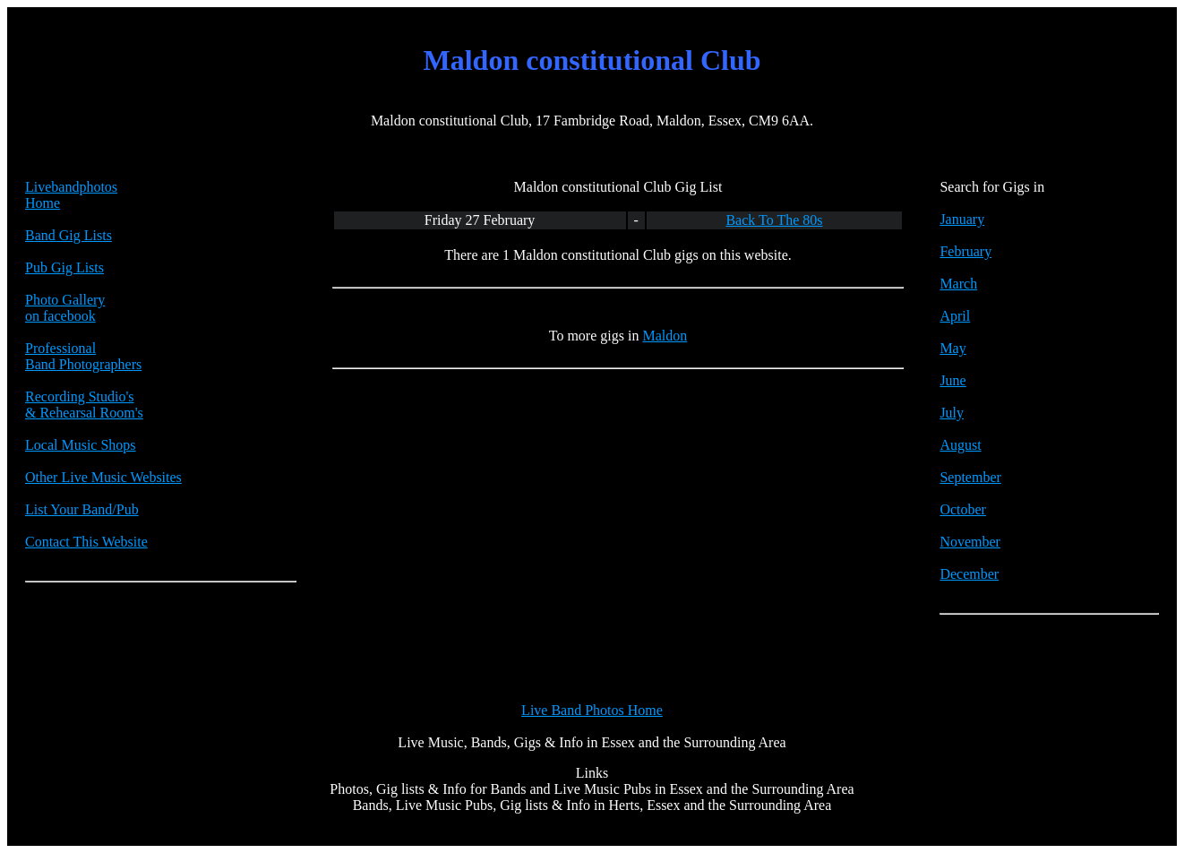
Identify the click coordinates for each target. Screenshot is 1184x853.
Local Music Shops (80, 444)
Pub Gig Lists (64, 267)
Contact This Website (86, 541)
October (962, 509)
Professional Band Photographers (83, 356)
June (952, 380)
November (969, 541)
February (965, 251)
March (958, 283)
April (954, 315)
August (960, 444)
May (952, 348)
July (951, 412)
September (969, 477)
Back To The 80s (773, 220)
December (969, 574)
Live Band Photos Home (592, 710)
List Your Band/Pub (82, 509)
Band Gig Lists (68, 235)
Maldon (664, 335)
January (961, 219)
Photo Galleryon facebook (65, 307)
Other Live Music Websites (103, 477)
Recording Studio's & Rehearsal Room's (84, 404)
